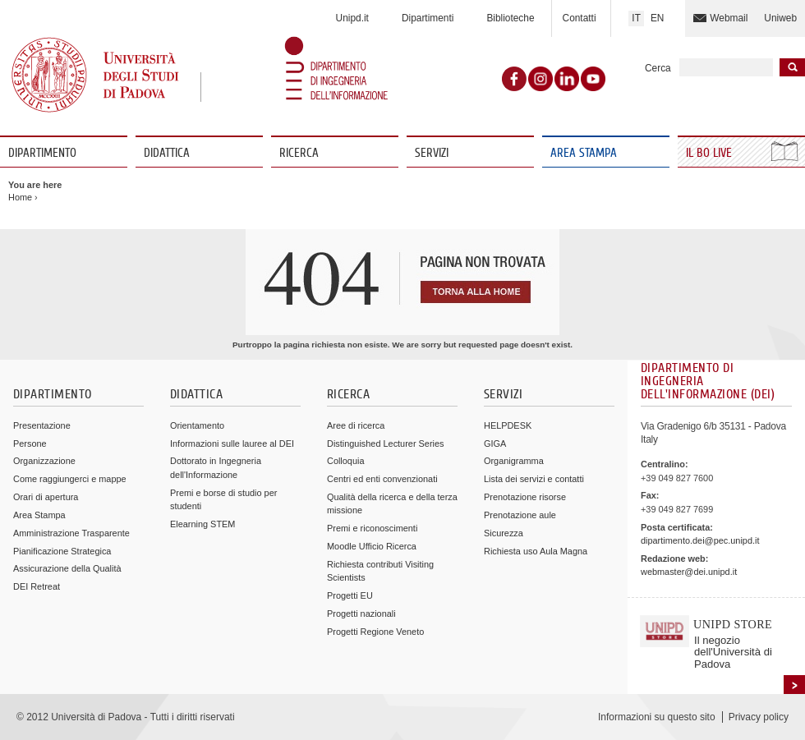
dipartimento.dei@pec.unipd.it (700, 540)
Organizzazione (44, 461)
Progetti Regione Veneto (375, 632)
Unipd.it (352, 18)
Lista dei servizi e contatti (534, 479)
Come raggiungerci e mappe (69, 479)
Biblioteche (510, 18)
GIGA (495, 443)
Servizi (431, 153)
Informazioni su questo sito (656, 717)
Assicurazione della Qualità (67, 568)
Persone (30, 443)
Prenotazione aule (520, 515)
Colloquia (345, 461)
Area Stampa (583, 153)
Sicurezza (503, 533)
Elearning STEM (202, 524)
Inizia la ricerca (792, 67)
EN (658, 18)
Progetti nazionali (361, 613)
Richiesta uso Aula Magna (535, 551)
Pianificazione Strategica (62, 551)
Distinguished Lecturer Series (385, 443)
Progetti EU (350, 595)
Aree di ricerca (355, 425)
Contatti (579, 18)
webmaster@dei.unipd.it (689, 572)
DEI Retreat (36, 586)
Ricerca (299, 153)
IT (636, 18)
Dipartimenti (427, 18)
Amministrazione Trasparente (71, 533)
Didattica (167, 153)
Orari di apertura (45, 497)
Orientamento (197, 425)
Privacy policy (759, 717)
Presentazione (42, 425)
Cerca (658, 68)
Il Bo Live (710, 153)
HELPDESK (507, 425)
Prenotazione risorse (525, 497)
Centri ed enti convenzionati (382, 479)
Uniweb (780, 18)
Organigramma (514, 461)
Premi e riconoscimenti (372, 528)
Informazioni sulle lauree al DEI (232, 443)
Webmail (729, 18)
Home (20, 197)
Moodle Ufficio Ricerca (371, 546)
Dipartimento (42, 153)
